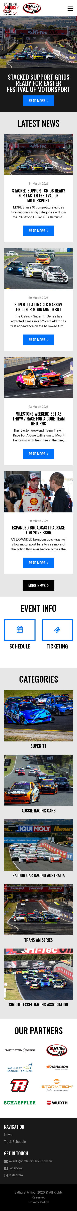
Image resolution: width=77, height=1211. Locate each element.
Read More (38, 100)
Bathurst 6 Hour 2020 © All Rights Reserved (38, 1194)
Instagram (13, 1175)
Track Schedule (15, 1142)
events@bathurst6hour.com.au (28, 1161)
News (8, 1135)
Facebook (13, 1168)
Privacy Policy (38, 1202)
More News (38, 585)
